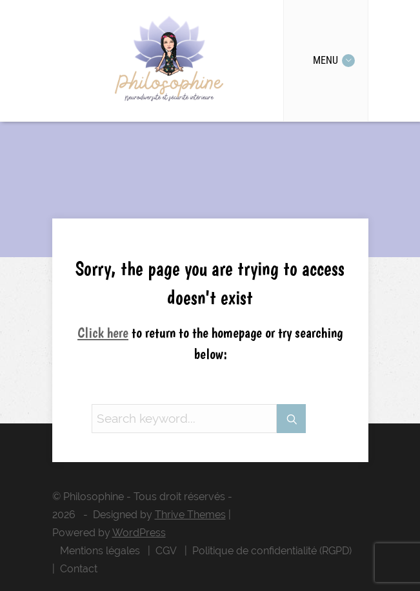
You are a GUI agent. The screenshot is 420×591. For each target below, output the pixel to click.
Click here (102, 332)
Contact (78, 569)
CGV (166, 551)
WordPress (139, 533)
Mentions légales (100, 551)
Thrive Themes (190, 515)
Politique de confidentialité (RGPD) (272, 551)
